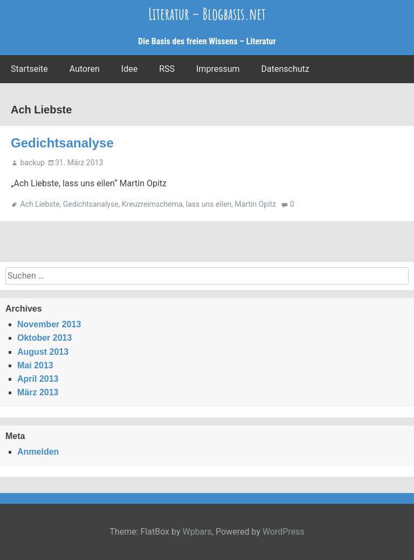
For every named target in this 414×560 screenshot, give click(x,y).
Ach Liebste (39, 204)
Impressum (218, 69)
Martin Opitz (256, 204)
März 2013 (38, 392)
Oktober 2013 (44, 337)
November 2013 (49, 324)
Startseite (29, 69)
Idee (129, 69)
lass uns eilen (208, 204)
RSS (167, 69)
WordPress (284, 532)
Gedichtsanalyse (62, 143)
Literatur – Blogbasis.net (207, 14)
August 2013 (42, 351)
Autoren (85, 69)
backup (32, 162)
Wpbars (197, 532)
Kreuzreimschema (152, 204)
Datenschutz (285, 69)
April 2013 (37, 378)
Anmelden (38, 451)
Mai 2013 (35, 365)
